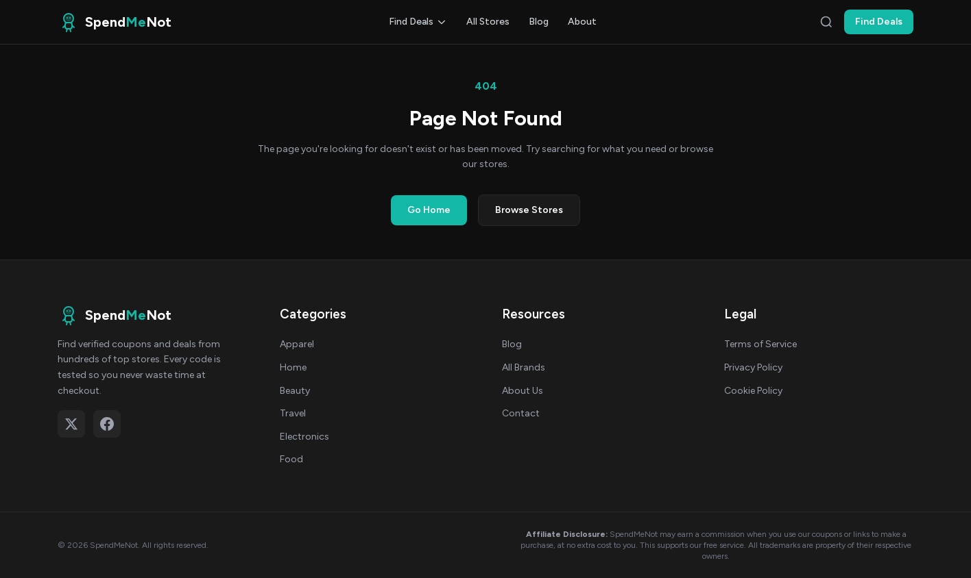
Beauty (295, 391)
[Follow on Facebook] (107, 424)
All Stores (488, 21)
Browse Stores (529, 210)
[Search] (826, 22)
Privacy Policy (753, 367)
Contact (521, 413)
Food (291, 459)
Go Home (429, 210)
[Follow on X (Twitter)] (71, 424)
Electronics (304, 436)
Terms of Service (760, 344)
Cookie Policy (753, 391)
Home (293, 367)
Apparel (297, 344)
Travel (293, 413)
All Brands (523, 367)
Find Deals (418, 21)
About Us (522, 391)
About (582, 21)
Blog (539, 21)
